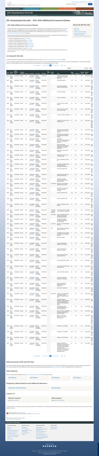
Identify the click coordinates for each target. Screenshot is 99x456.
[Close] (97, 444)
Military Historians (25, 428)
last (64, 65)
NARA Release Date (16, 72)
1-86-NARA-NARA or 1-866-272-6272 (49, 454)
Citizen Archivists (75, 1)
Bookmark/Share (83, 1)
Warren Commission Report (80, 31)
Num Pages (72, 73)
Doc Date (32, 73)
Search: (69, 68)
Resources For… (26, 425)
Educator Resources (49, 8)
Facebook (43, 446)
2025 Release (12, 377)
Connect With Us (49, 444)
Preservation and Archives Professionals (27, 431)
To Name (48, 72)
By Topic (9, 427)
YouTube (51, 446)
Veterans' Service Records (31, 8)
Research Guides (40, 425)
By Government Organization (12, 430)
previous (38, 65)
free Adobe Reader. (21, 412)
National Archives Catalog (12, 431)
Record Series (82, 73)
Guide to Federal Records (41, 431)
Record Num (11, 73)
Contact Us (90, 1)
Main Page (76, 28)
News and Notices (54, 427)
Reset (91, 68)
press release (27, 38)
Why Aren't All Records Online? (42, 436)
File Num (44, 73)
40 (48, 65)
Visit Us (67, 8)
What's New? (54, 425)
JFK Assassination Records (25, 15)
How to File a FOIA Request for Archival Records (42, 438)
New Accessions (54, 428)
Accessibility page (36, 413)
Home (8, 15)
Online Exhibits (10, 439)
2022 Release (55, 377)
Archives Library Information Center (12, 437)
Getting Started (39, 427)
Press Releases (56, 388)
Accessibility (39, 450)
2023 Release (34, 377)
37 (43, 65)
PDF (31, 77)
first (34, 65)
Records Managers (25, 432)
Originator (77, 73)
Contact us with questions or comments (14, 419)
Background (76, 30)
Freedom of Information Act (53, 450)
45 (57, 65)
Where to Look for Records (41, 434)
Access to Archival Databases (13, 435)
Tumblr (49, 446)
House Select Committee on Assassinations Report (80, 33)
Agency (27, 73)
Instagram (47, 446)
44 (55, 65)
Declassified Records (40, 432)
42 (52, 65)
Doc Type (37, 73)
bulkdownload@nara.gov (57, 367)
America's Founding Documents (85, 8)
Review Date (86, 73)
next (62, 65)
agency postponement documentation (34, 374)
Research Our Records (14, 8)
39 (46, 65)
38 (44, 65)
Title (58, 73)
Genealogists (24, 427)
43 (54, 65)
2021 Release (77, 377)
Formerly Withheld (22, 73)
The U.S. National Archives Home (23, 4)
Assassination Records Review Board (82, 36)
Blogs (53, 446)
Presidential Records (11, 433)
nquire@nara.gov (15, 400)
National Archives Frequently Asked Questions (41, 429)
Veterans (23, 434)
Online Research (11, 425)
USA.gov (65, 450)
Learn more (88, 453)
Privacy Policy (44, 450)
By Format (9, 428)
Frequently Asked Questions (17, 388)
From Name (52, 73)
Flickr (55, 446)
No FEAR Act (61, 450)
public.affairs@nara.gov (59, 400)
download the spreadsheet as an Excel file (51, 59)
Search (90, 4)
